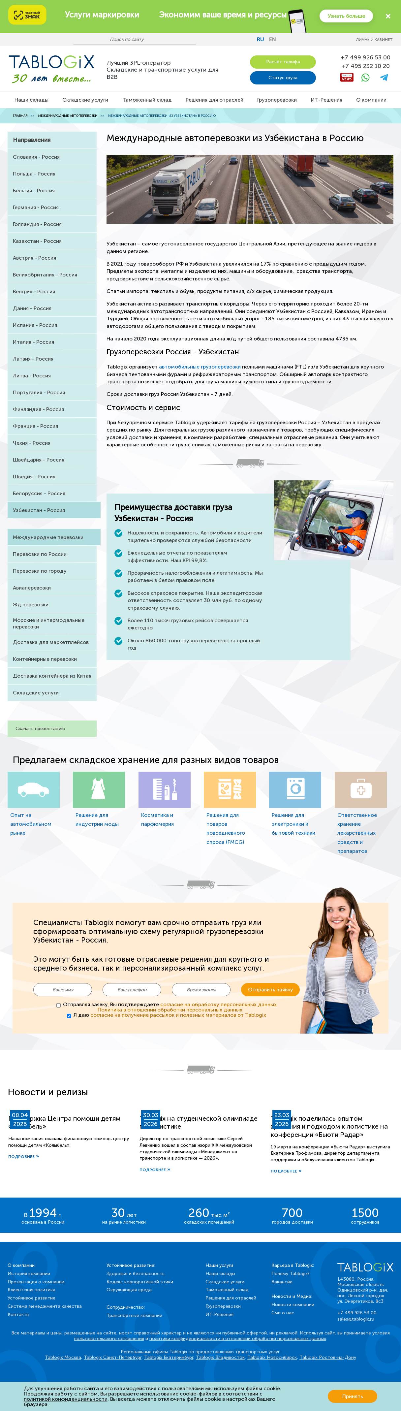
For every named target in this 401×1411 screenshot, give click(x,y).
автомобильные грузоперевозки (200, 367)
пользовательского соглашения (109, 1338)
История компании (29, 1273)
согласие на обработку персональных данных (218, 1004)
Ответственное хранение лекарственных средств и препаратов (357, 833)
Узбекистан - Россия (39, 510)
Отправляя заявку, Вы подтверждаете (170, 1007)
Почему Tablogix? (290, 1273)
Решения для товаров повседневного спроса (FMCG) (225, 828)
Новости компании (292, 1304)
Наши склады (31, 100)
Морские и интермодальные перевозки (48, 623)
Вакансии (282, 1281)
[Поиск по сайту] (131, 40)
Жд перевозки (30, 604)
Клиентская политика (31, 1290)
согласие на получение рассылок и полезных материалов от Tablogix (178, 1014)
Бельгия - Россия (34, 190)
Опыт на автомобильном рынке (30, 824)
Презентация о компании (36, 1281)
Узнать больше (346, 16)
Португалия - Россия (39, 392)
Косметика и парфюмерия (157, 819)
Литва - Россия (32, 375)
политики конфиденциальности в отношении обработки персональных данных (237, 1338)
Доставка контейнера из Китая (52, 676)
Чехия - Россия (31, 443)
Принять (352, 1396)
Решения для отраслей (214, 100)
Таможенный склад (147, 100)
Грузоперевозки (277, 100)
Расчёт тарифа (283, 62)
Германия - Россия (36, 207)
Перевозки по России (40, 554)
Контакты (18, 1314)
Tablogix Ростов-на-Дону (327, 1357)
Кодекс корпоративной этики (140, 1281)
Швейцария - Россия (38, 460)
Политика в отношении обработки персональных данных (170, 1009)
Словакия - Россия (36, 157)
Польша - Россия (34, 174)
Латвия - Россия (33, 359)
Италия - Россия (33, 342)
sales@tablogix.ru (355, 1319)
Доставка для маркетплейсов (51, 642)
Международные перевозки (48, 537)
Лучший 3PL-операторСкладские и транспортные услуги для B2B (162, 69)
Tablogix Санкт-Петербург (112, 1357)
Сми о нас (282, 1312)
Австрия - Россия (34, 258)
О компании (371, 100)
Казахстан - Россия (37, 241)
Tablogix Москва (63, 1357)
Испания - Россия (35, 325)
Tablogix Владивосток (220, 1357)
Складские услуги (85, 100)
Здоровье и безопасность (136, 1273)
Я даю (170, 1014)
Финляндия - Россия (38, 409)
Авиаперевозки (32, 588)
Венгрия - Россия (34, 291)
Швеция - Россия (34, 476)
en (272, 39)
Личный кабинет (374, 39)
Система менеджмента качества (45, 1306)
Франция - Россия (35, 426)
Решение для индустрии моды (97, 819)
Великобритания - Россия (45, 275)
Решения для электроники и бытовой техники (293, 824)
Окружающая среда (129, 1290)
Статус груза (282, 77)
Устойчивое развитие (31, 1297)
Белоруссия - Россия (39, 493)
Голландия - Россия (37, 224)
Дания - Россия (32, 308)
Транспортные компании (134, 1315)
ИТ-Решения (326, 100)
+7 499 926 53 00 (365, 57)
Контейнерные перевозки (45, 659)
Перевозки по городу (40, 571)
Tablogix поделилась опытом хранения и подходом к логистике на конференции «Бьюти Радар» (329, 1126)
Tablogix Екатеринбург (168, 1357)
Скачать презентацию (40, 728)
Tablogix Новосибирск (272, 1357)
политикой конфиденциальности (66, 1399)
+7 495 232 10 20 (365, 66)
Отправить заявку (270, 989)
